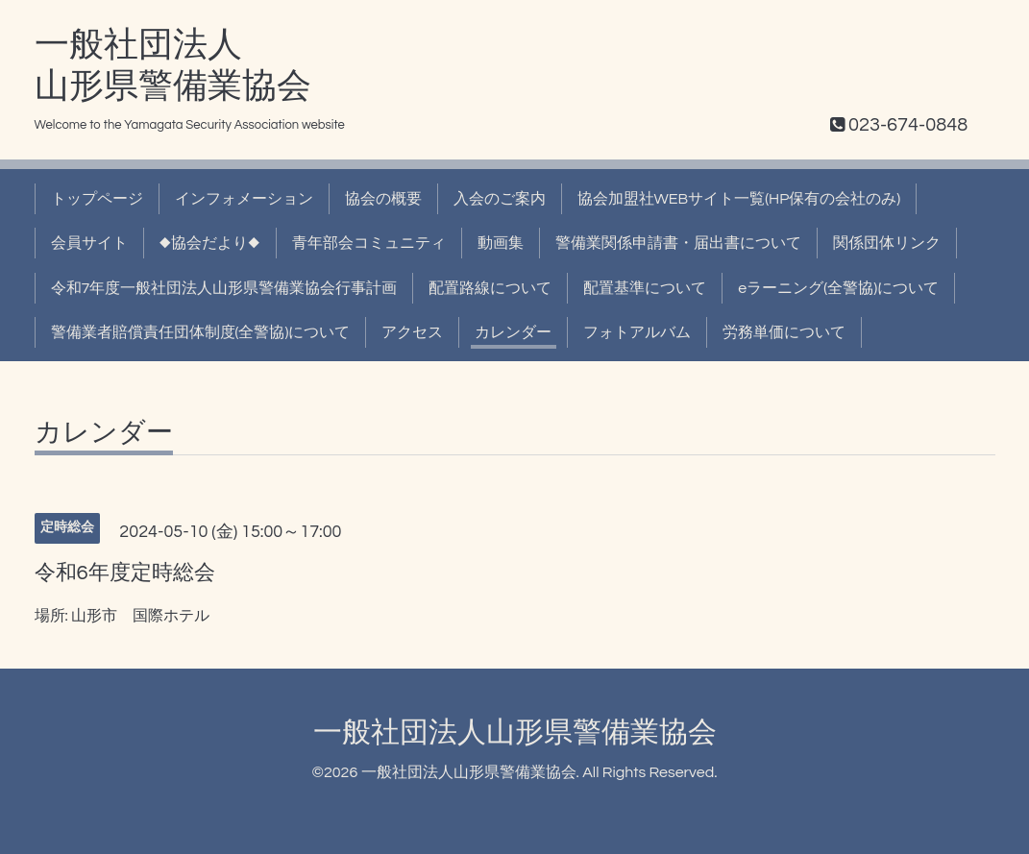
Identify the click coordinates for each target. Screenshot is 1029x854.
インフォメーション (244, 199)
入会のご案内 (499, 199)
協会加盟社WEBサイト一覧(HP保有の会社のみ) (739, 199)
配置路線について (490, 288)
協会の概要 (383, 199)
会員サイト (89, 243)
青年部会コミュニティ (369, 243)
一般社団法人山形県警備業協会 (515, 732)
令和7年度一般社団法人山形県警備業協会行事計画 (224, 288)
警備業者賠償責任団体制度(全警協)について (201, 332)
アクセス (412, 332)
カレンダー (513, 332)
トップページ (97, 199)
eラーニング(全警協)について (838, 288)
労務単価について (784, 332)
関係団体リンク (887, 243)
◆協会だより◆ (209, 243)
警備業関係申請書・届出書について (678, 243)
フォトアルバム (637, 332)
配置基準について (644, 288)
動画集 (501, 243)
